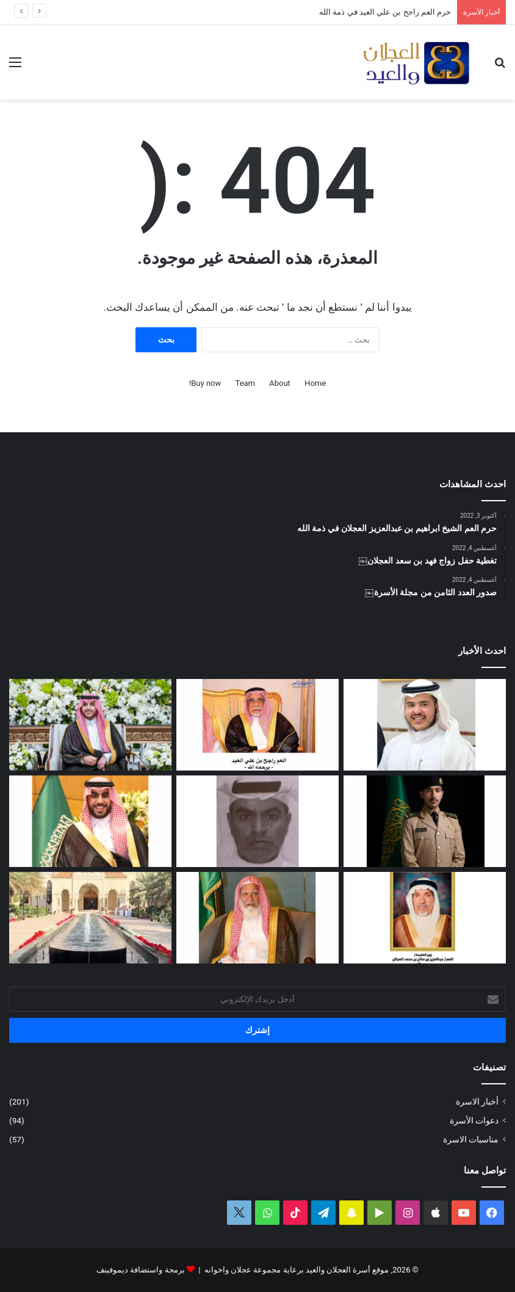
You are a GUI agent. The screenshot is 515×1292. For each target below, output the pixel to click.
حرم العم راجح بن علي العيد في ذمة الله (385, 11)
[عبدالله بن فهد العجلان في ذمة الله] (257, 821)
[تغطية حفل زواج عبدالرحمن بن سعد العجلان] (90, 821)
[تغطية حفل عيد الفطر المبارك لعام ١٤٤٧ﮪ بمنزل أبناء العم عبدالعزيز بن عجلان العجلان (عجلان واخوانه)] (90, 918)
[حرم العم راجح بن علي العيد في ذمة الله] (257, 725)
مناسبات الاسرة (471, 1139)
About (279, 383)
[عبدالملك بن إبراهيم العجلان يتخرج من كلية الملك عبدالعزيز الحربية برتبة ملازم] (425, 821)
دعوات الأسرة (474, 1120)
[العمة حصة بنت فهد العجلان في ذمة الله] (425, 918)
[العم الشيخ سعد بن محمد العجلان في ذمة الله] (257, 918)
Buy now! (205, 383)
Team (246, 383)
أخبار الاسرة (477, 1101)
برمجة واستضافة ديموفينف (140, 1269)
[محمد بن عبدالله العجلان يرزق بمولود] (425, 725)
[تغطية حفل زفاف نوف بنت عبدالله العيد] (90, 725)
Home (315, 383)
